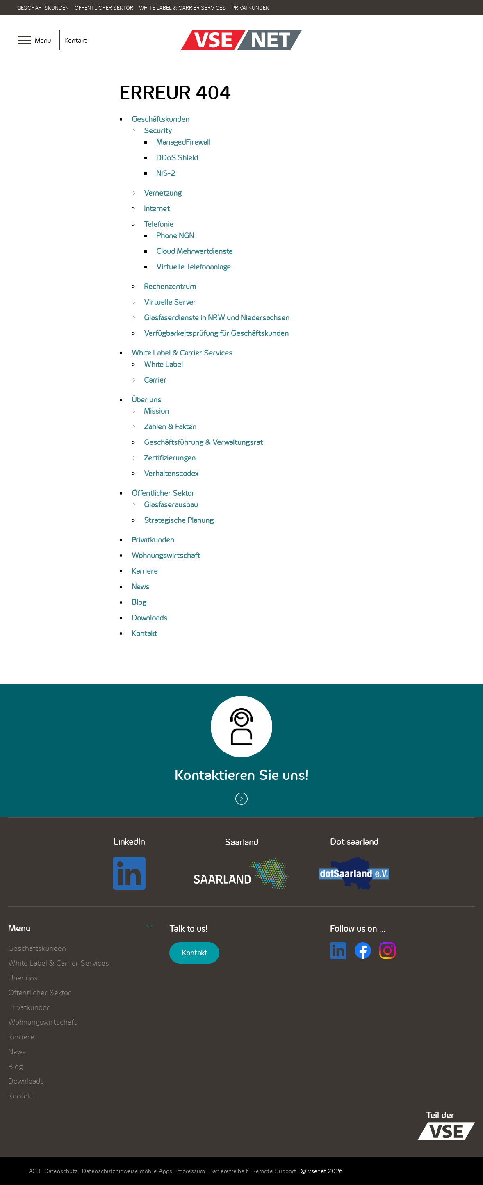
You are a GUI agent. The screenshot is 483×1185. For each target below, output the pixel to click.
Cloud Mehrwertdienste (194, 251)
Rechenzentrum (170, 286)
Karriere (145, 571)
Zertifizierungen (170, 458)
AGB (34, 1171)
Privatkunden (250, 8)
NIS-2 (165, 173)
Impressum (190, 1171)
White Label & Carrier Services (182, 8)
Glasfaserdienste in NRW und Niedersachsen (216, 317)
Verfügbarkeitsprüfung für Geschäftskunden (216, 333)
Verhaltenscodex (171, 473)
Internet (157, 208)
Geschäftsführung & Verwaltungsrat (203, 442)
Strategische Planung (179, 520)
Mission (156, 411)
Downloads (149, 617)
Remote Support (274, 1171)
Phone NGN (175, 235)
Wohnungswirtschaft (166, 555)
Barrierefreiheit (228, 1171)
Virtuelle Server (170, 302)
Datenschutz (61, 1171)
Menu (80, 928)
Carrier (155, 380)
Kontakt (75, 40)
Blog (139, 602)
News (140, 586)
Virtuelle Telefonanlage (193, 266)
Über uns (146, 399)
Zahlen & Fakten (170, 426)
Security (158, 130)
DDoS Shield (177, 157)
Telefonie (158, 224)
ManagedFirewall (183, 142)
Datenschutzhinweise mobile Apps (127, 1171)
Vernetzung (163, 193)
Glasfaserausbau (171, 504)
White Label (163, 364)
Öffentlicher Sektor (104, 8)
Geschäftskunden (43, 8)
